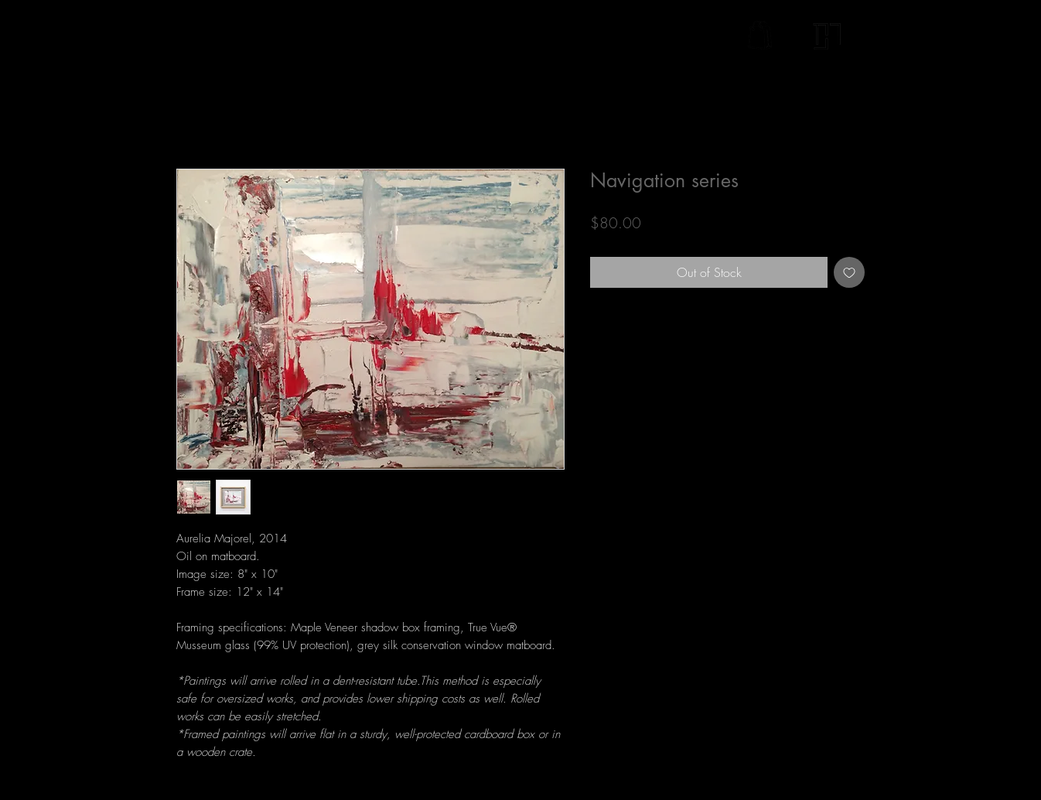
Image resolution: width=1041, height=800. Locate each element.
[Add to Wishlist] (849, 272)
